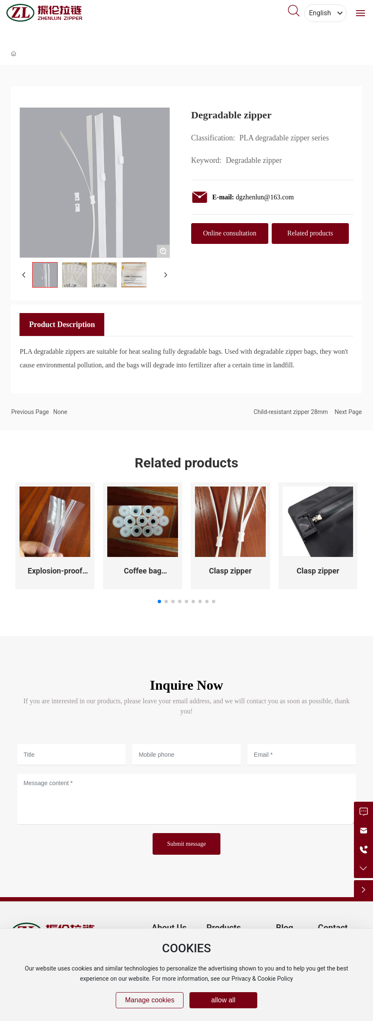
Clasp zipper (230, 570)
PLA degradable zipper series (284, 138)
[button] (159, 601)
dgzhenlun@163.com (265, 197)
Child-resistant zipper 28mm (290, 411)
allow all (223, 1000)
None (60, 411)
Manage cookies (150, 1000)
